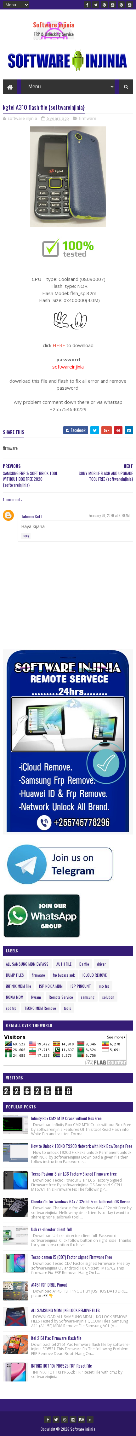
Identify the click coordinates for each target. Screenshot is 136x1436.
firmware (87, 118)
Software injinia (53, 24)
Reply (26, 535)
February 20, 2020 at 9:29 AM (109, 515)
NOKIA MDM (14, 997)
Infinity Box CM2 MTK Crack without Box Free (66, 1118)
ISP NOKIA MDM (51, 986)
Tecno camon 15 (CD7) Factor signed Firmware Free (71, 1257)
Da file (84, 964)
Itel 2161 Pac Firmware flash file (56, 1338)
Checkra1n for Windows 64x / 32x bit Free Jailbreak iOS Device (80, 1201)
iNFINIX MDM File (18, 986)
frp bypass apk (64, 975)
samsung (87, 997)
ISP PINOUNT (81, 986)
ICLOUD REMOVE (94, 975)
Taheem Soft (31, 516)
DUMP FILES (15, 975)
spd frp (11, 1008)
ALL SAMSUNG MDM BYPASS (27, 964)
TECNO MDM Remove (40, 1008)
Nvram (36, 997)
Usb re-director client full (51, 1229)
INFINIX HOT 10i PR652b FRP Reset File (61, 1366)
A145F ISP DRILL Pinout (49, 1285)
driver (101, 964)
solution (108, 997)
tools (67, 1008)
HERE (59, 345)
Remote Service (61, 997)
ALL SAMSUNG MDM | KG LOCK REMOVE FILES (65, 1310)
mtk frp (104, 986)
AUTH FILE (63, 964)
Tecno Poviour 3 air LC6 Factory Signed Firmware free (74, 1174)
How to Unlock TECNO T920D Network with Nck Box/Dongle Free (81, 1146)
